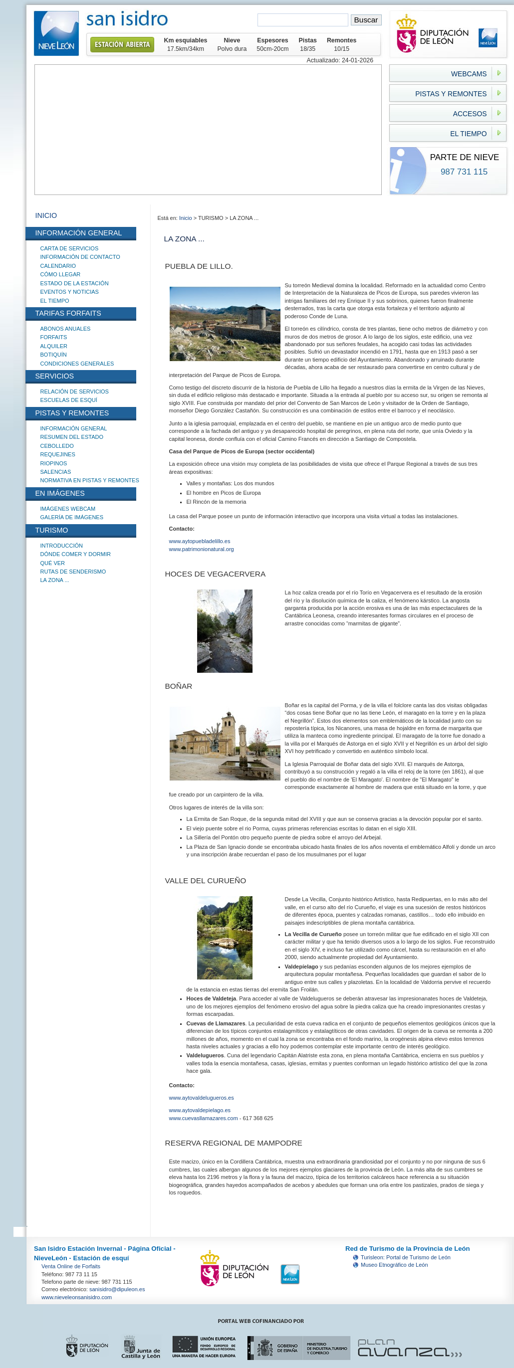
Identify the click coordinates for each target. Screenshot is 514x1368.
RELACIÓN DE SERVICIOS (74, 391)
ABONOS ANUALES (65, 329)
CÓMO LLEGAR (60, 274)
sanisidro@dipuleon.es (117, 1289)
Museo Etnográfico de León (394, 1265)
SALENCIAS (55, 472)
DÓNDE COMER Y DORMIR (75, 554)
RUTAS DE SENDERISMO (73, 572)
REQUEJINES (57, 454)
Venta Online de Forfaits (70, 1266)
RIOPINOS (53, 463)
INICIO (46, 215)
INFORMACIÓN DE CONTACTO (80, 257)
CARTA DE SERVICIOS (69, 248)
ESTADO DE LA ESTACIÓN (74, 283)
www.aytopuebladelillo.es (200, 541)
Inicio (186, 218)
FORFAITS (53, 337)
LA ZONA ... (54, 580)
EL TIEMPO (54, 301)
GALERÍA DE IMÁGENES (72, 517)
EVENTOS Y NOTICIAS (69, 292)
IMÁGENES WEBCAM (68, 509)
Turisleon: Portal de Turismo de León (406, 1257)
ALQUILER (53, 346)
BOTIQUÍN (53, 355)
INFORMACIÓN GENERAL (73, 428)
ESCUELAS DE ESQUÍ (68, 400)
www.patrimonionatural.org (201, 549)
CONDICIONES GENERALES (77, 364)
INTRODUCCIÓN (61, 546)
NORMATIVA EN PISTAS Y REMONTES (89, 480)
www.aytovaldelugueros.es (201, 1098)
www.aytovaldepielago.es (200, 1110)
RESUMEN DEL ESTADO (72, 437)
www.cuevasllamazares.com (203, 1118)
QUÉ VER (52, 563)
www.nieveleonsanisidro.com (76, 1297)
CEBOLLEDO (57, 446)
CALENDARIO (58, 266)
